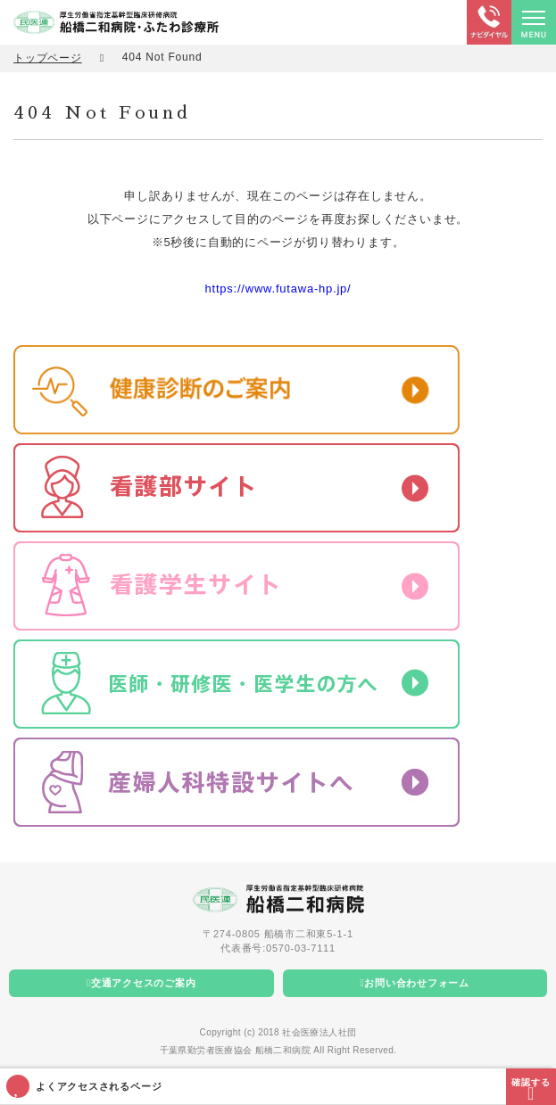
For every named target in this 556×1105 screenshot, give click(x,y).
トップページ (47, 58)
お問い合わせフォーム (416, 982)
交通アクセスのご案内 (143, 982)
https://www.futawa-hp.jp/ (277, 288)
